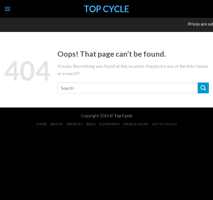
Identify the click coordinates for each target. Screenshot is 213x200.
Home (41, 124)
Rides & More (136, 124)
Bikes (91, 124)
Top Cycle (106, 8)
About (56, 124)
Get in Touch (164, 124)
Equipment (109, 124)
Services (74, 124)
